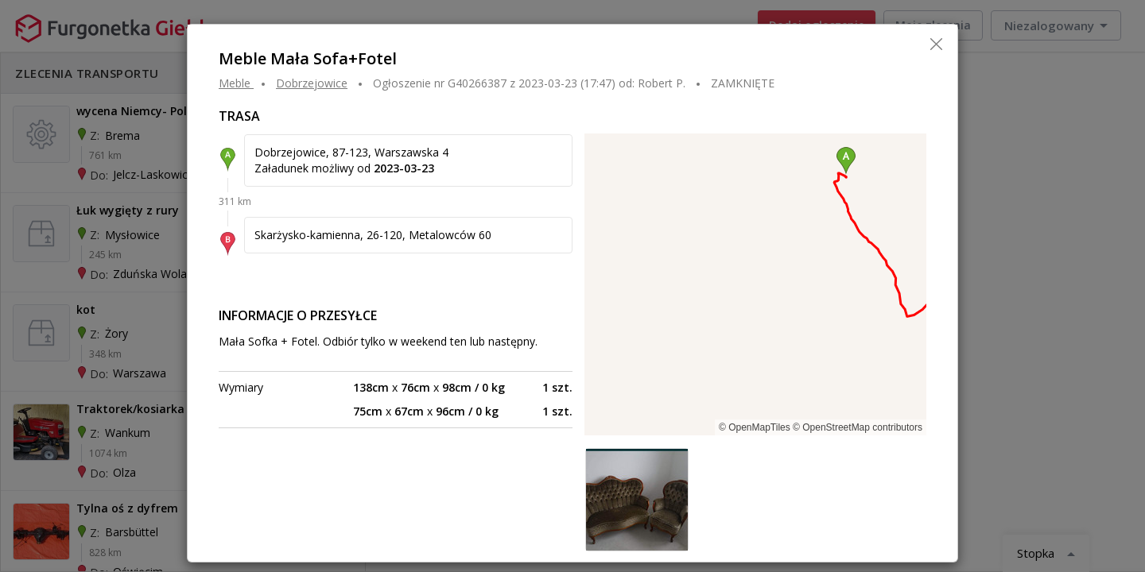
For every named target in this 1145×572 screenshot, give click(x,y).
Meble (234, 83)
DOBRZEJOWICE (311, 83)
